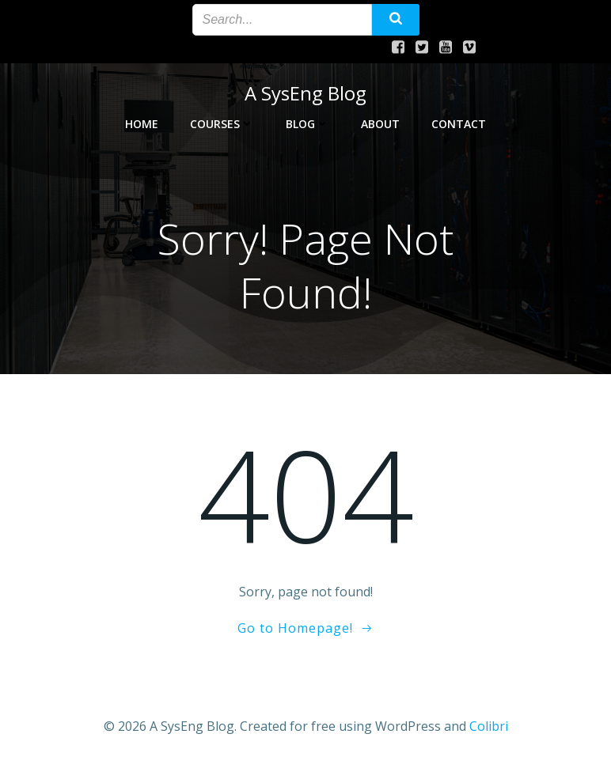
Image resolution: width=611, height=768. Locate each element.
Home (141, 123)
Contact (458, 123)
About (380, 123)
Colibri (488, 726)
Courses (222, 123)
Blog (307, 123)
